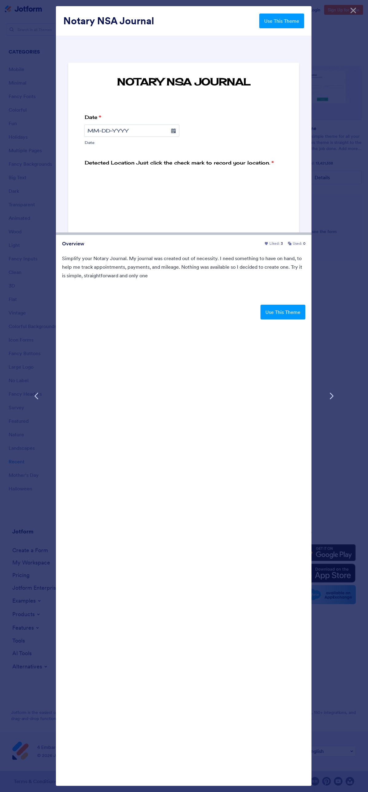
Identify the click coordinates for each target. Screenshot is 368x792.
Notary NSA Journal (108, 21)
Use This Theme (281, 21)
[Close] (353, 9)
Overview (73, 243)
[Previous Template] (36, 396)
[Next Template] (331, 396)
